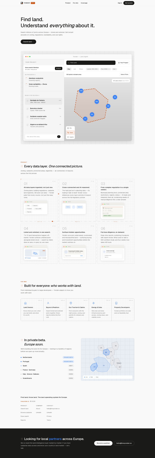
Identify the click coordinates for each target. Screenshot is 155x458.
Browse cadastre (26, 412)
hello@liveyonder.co (53, 409)
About (38, 409)
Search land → (28, 42)
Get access (129, 3)
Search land (24, 409)
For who (75, 3)
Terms (49, 420)
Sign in (120, 3)
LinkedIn (38, 412)
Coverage (84, 3)
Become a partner (103, 443)
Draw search (25, 416)
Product (67, 3)
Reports (23, 420)
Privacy (49, 416)
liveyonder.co (25, 401)
